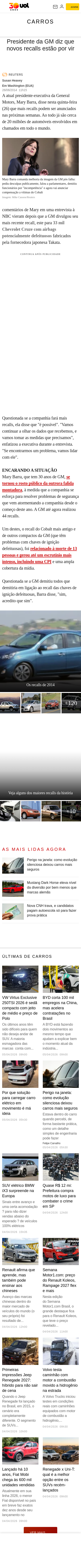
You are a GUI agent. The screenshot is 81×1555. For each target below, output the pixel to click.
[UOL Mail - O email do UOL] (55, 6)
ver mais (40, 1532)
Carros (40, 21)
